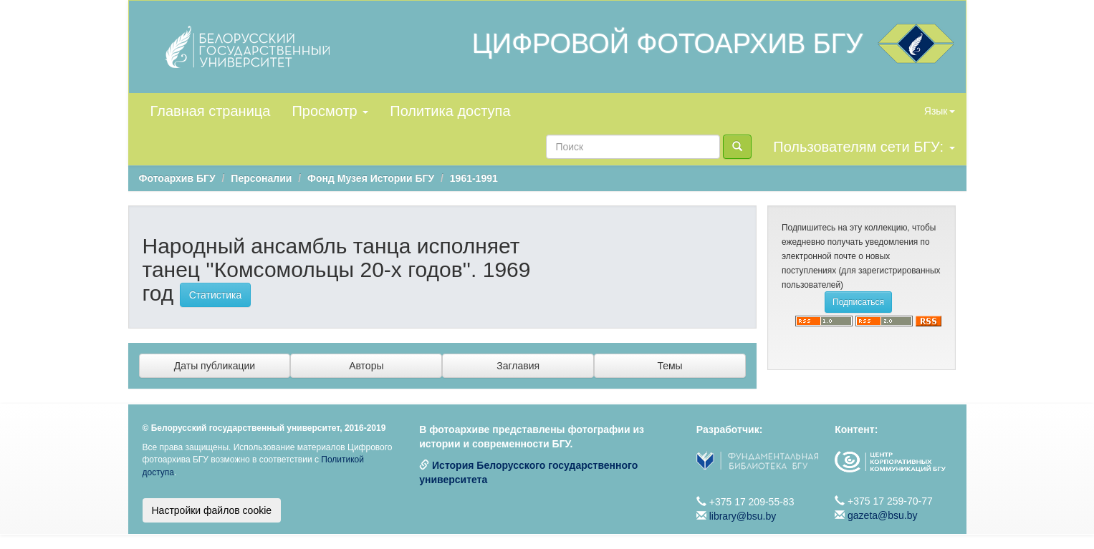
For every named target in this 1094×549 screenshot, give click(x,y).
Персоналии (261, 178)
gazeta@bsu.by (883, 515)
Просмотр (330, 111)
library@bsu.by (743, 516)
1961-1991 (474, 178)
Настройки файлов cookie (212, 510)
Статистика (215, 295)
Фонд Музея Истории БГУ (370, 178)
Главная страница (210, 111)
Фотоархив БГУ (177, 178)
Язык (939, 111)
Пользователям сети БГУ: (863, 147)
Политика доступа (450, 111)
